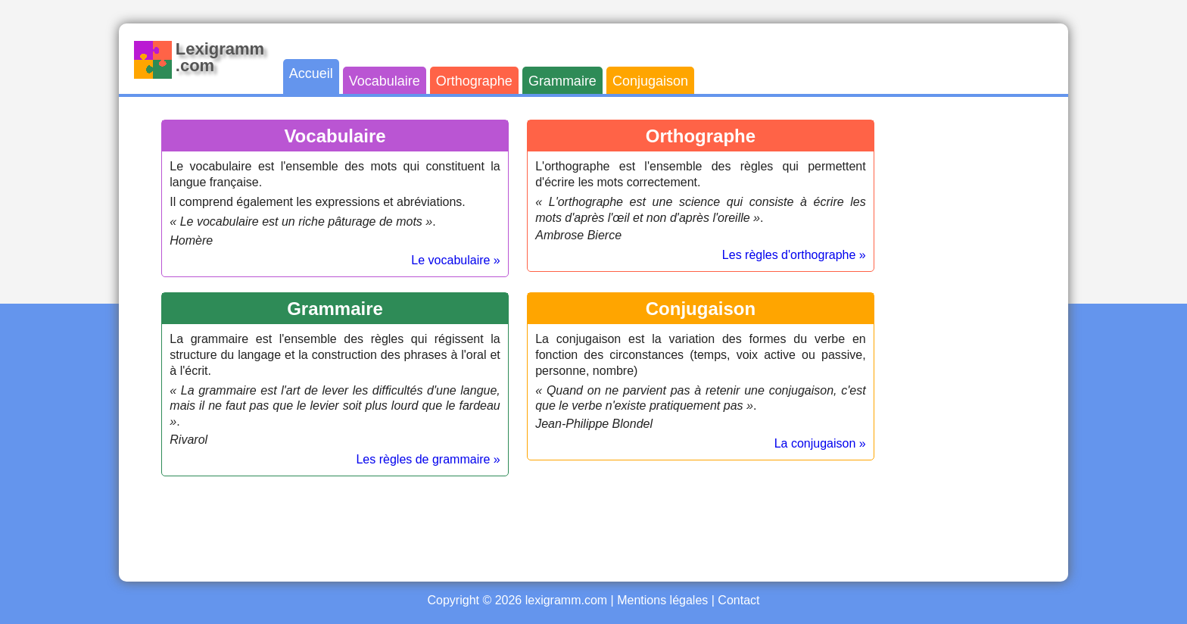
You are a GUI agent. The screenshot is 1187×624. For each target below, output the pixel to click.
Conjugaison (650, 81)
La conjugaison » (820, 443)
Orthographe (474, 81)
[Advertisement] (992, 339)
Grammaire (562, 81)
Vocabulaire (384, 81)
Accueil (311, 73)
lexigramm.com (566, 600)
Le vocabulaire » (455, 260)
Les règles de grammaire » (428, 459)
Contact (738, 600)
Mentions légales (662, 600)
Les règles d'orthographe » (794, 254)
